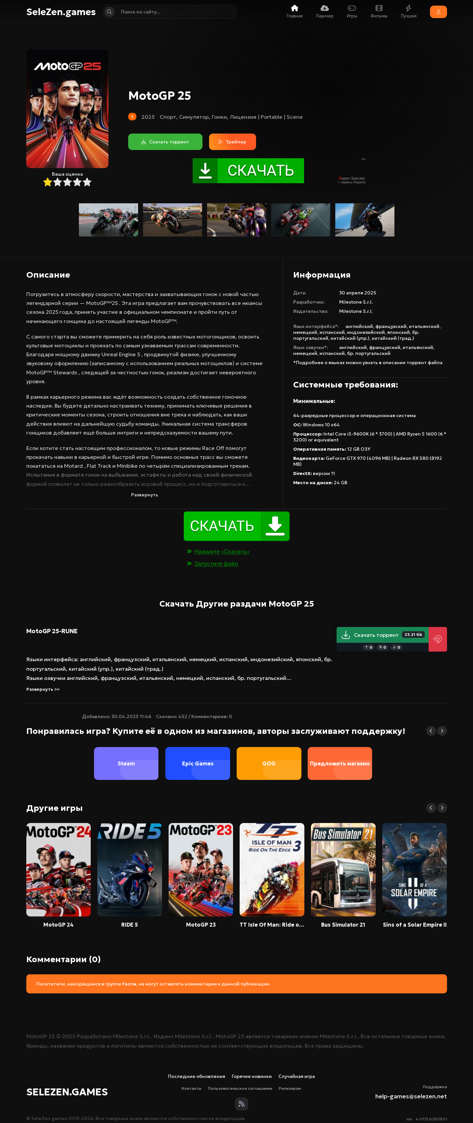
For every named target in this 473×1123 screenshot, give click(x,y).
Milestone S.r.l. (356, 302)
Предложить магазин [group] (340, 763)
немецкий (305, 332)
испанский (332, 332)
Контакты (191, 1088)
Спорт (168, 116)
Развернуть (144, 495)
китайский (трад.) (393, 338)
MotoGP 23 (201, 924)
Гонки (219, 116)
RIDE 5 (129, 924)
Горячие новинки (252, 1076)
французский (391, 326)
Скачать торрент (383, 635)
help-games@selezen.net (411, 1096)
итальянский (424, 326)
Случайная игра (296, 1076)
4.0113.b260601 (431, 1118)
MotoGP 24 (58, 924)
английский (359, 326)
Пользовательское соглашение (240, 1088)
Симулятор (194, 116)
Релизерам (290, 1088)
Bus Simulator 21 (343, 924)
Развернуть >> (42, 689)
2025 (148, 116)
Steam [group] (126, 763)
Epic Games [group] (197, 763)
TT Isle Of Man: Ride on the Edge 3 (272, 924)
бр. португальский (368, 353)
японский (398, 332)
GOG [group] (268, 763)
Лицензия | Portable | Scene (266, 116)
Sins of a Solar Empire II (414, 924)
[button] (431, 731)
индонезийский (366, 332)
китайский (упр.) (350, 338)
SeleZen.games (61, 12)
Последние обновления (196, 1076)
